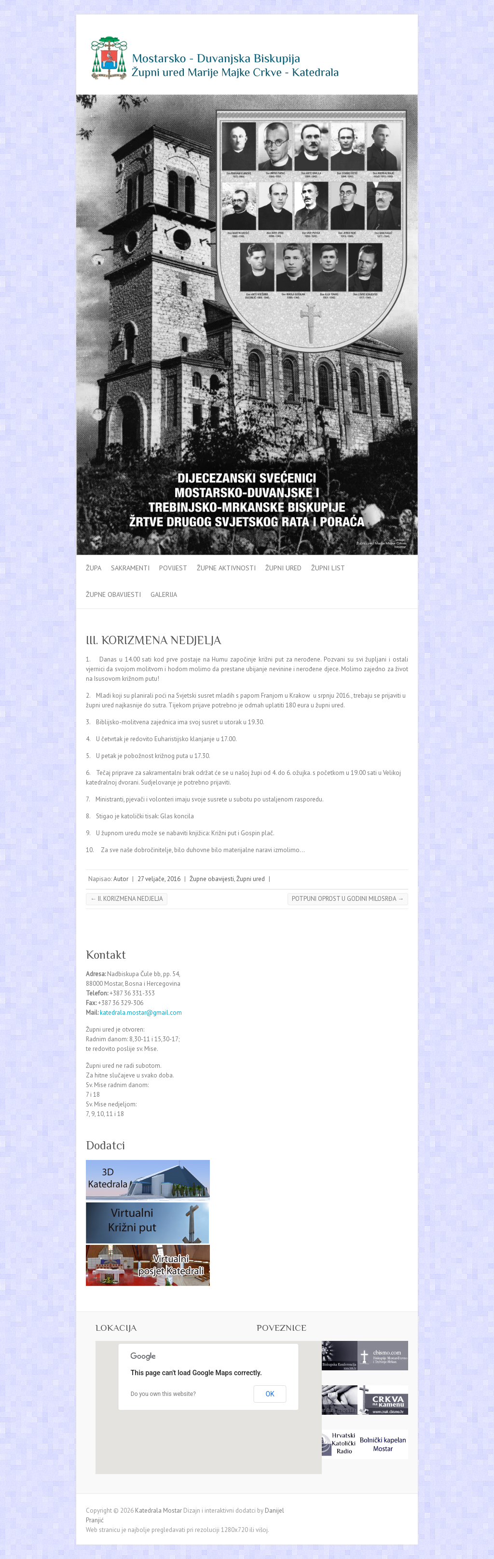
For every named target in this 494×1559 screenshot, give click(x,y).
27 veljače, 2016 (158, 879)
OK (269, 1394)
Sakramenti (130, 568)
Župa (93, 568)
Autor (120, 879)
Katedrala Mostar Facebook (384, 40)
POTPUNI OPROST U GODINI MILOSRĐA (348, 899)
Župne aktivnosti (226, 568)
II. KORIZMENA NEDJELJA (126, 899)
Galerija (164, 594)
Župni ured (283, 568)
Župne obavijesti (113, 594)
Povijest (173, 568)
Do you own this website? (163, 1394)
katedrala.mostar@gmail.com (141, 1012)
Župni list (328, 568)
